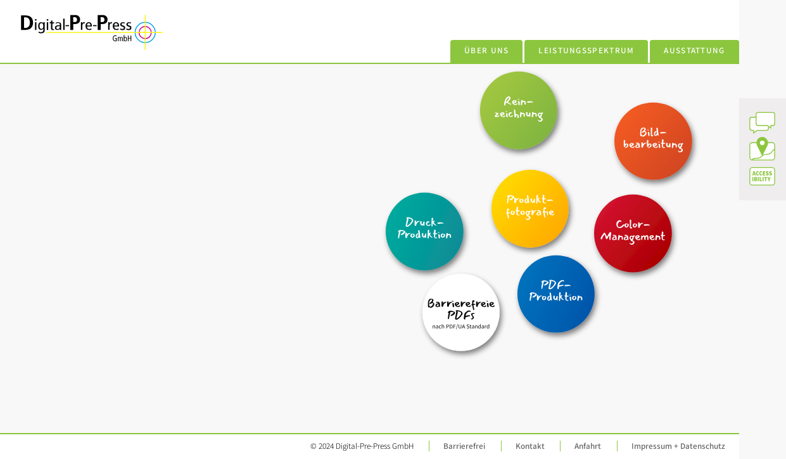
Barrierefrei (464, 446)
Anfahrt (587, 446)
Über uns (486, 50)
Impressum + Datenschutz (678, 446)
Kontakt (530, 446)
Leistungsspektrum (586, 50)
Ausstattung (694, 50)
